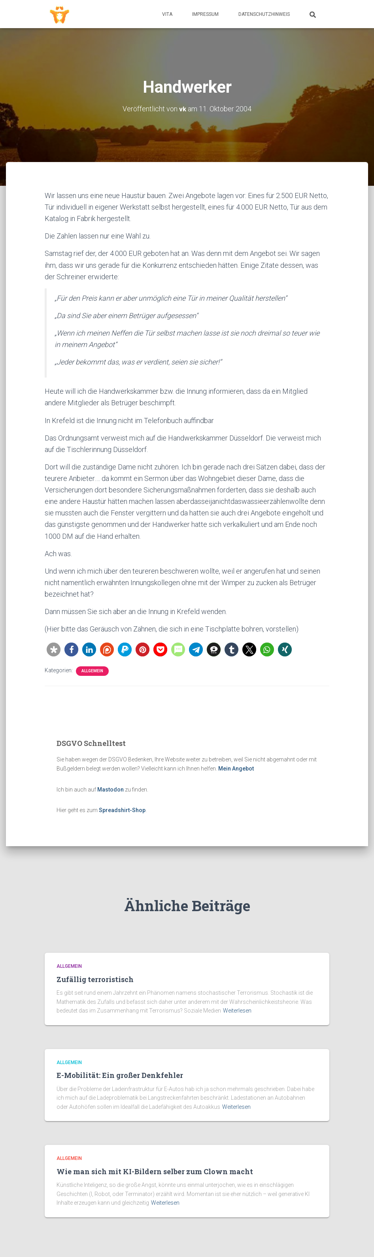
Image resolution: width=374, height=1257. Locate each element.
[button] (53, 649)
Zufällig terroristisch (95, 979)
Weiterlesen (237, 1010)
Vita (167, 14)
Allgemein (92, 671)
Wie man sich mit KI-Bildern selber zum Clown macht (155, 1171)
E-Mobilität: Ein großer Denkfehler (120, 1075)
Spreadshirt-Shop (122, 810)
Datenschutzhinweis (264, 14)
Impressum (205, 14)
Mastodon (110, 789)
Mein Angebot (236, 768)
